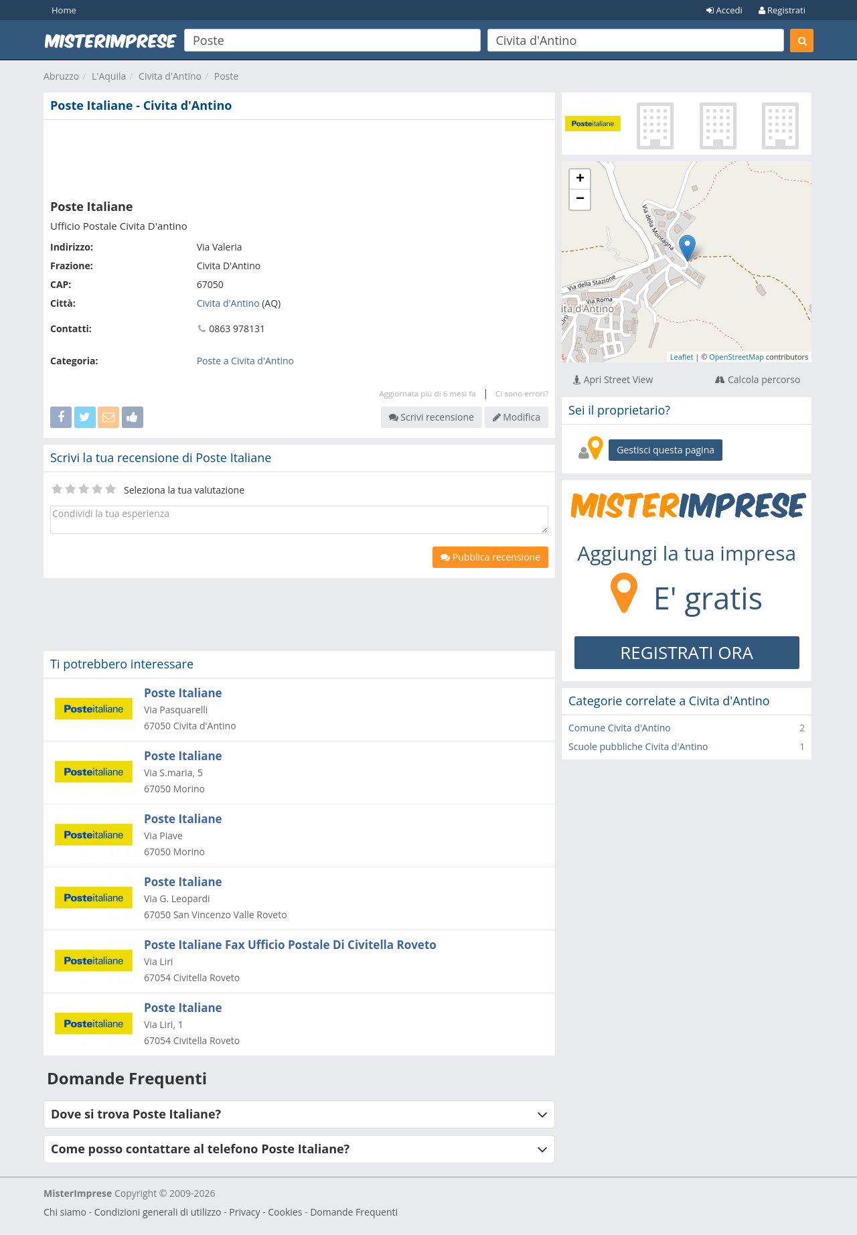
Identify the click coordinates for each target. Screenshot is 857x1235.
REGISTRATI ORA (686, 652)
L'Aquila (109, 76)
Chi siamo (65, 1212)
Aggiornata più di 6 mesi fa (427, 393)
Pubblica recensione (490, 557)
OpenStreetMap (736, 357)
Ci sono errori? (521, 393)
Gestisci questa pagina (665, 449)
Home (64, 10)
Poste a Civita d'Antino (245, 360)
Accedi (724, 10)
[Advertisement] (299, 157)
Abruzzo (61, 76)
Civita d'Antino (170, 76)
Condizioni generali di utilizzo (158, 1212)
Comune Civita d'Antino (619, 727)
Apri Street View (613, 379)
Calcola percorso (757, 379)
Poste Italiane (183, 693)
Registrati (782, 10)
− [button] (580, 200)
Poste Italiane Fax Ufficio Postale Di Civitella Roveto (290, 944)
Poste (226, 76)
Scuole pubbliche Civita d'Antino (638, 746)
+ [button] (580, 179)
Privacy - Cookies (265, 1212)
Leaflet (682, 357)
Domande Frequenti (354, 1212)
